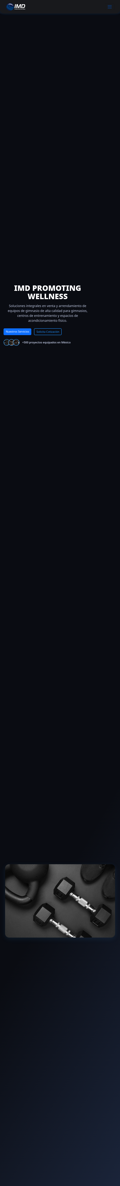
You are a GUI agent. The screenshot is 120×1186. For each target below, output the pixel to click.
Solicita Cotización (47, 332)
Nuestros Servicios (17, 331)
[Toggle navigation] (109, 6)
